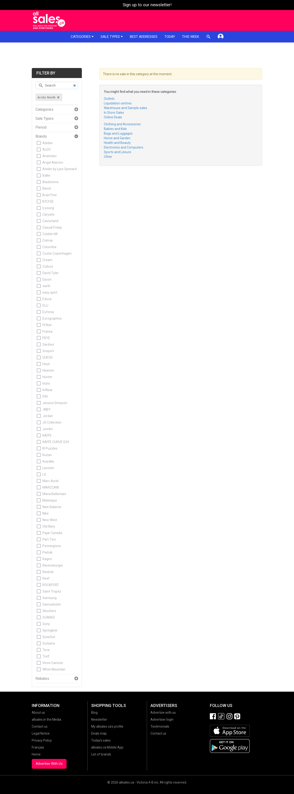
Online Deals (113, 117)
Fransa (47, 331)
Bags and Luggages (118, 133)
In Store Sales (114, 112)
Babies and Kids (115, 129)
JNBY (46, 409)
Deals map (99, 733)
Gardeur (48, 344)
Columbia (49, 247)
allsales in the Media (46, 719)
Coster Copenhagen (57, 253)
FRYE (46, 338)
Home (36, 754)
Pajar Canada (52, 533)
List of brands (101, 754)
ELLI (45, 305)
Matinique (49, 500)
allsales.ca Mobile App (107, 747)
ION (45, 396)
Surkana (48, 643)
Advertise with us (163, 712)
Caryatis (48, 214)
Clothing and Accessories (122, 124)
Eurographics (52, 318)
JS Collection (51, 422)
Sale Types (44, 119)
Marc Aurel (50, 481)
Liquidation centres (118, 103)
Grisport (48, 351)
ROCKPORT (50, 585)
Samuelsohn (51, 604)
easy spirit (49, 292)
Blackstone (50, 182)
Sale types (112, 37)
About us (38, 712)
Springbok (49, 630)
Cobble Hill (50, 234)
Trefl (45, 656)
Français (38, 747)
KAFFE (47, 435)
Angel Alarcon (52, 162)
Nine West (49, 520)
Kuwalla (48, 461)
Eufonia (48, 312)
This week (190, 37)
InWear (47, 390)
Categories (82, 37)
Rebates (42, 679)
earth (46, 286)
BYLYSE (48, 201)
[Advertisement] (147, 55)
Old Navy (48, 526)
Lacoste (48, 468)
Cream (47, 260)
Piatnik (47, 552)
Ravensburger (52, 565)
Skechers (49, 611)
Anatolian (49, 156)
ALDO (46, 149)
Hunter (47, 377)
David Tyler (50, 273)
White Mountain (53, 669)
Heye (46, 364)
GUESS (47, 357)
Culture (47, 266)
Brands (41, 136)
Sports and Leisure (117, 152)
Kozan (47, 455)
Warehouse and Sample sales (125, 108)
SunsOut (48, 637)
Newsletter (99, 719)
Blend (46, 188)
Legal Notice (41, 733)
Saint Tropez (51, 591)
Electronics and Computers (123, 147)
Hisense (48, 370)
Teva (46, 650)
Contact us (40, 726)
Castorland (50, 221)
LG (44, 474)
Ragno (47, 559)
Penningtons (51, 546)
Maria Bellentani (54, 494)
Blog (94, 712)
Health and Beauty (117, 143)
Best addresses (143, 37)
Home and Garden (117, 138)
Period (40, 127)
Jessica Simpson (54, 403)
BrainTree (49, 195)
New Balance (51, 507)
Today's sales (101, 740)
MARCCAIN (50, 487)
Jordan (47, 416)
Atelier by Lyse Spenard (59, 169)
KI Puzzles (50, 448)
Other (108, 157)
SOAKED (48, 617)
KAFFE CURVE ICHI (55, 442)
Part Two (49, 539)
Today (169, 37)
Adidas (47, 143)
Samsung (49, 598)
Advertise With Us (49, 764)
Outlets (109, 98)
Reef (46, 578)
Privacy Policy (42, 740)
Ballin (46, 175)
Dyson (46, 279)
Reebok (48, 572)
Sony (46, 624)
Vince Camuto (52, 663)
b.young (48, 208)
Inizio (46, 383)
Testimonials (159, 726)
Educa (46, 299)
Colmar (47, 240)
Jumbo (47, 429)
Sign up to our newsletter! (147, 4)
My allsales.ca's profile (107, 726)
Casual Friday (52, 227)
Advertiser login (161, 719)
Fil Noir (47, 325)
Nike (45, 513)
